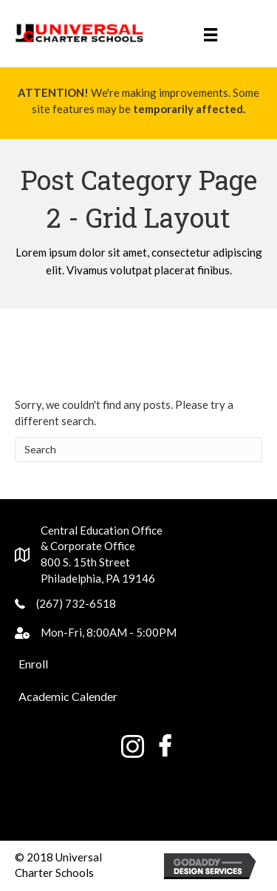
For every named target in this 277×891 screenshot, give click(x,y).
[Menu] (210, 33)
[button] (33, 664)
